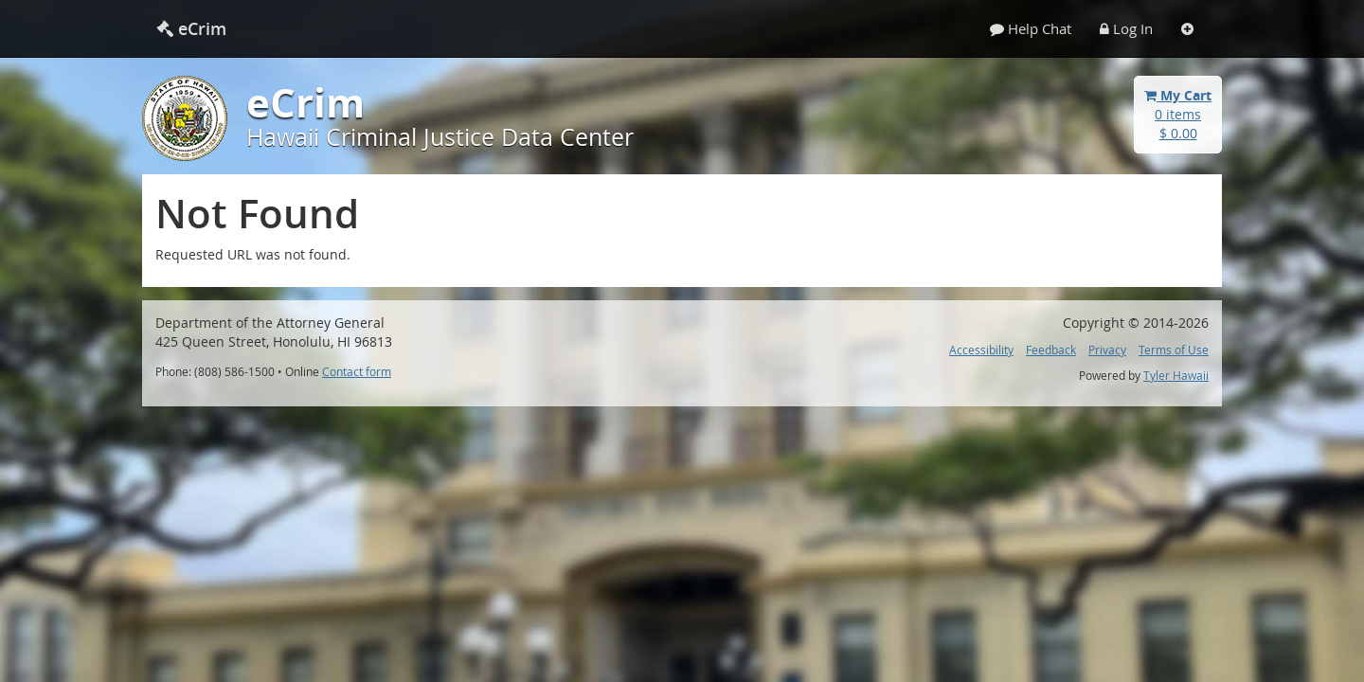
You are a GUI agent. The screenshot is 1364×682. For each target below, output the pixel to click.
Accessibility (981, 350)
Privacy (1107, 350)
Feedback (1051, 350)
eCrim (191, 28)
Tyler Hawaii (1176, 375)
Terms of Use (1174, 350)
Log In (1126, 28)
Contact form (356, 372)
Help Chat (1030, 28)
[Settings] (1187, 28)
